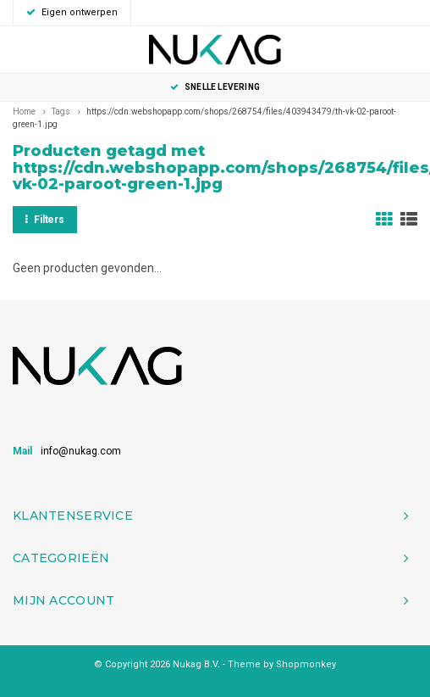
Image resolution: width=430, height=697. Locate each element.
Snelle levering (215, 87)
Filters (44, 220)
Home (24, 111)
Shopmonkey (306, 664)
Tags (61, 111)
